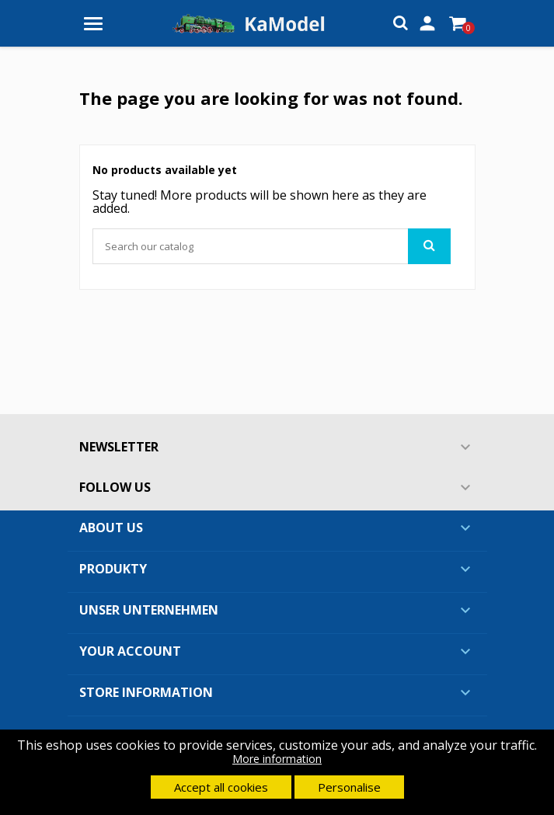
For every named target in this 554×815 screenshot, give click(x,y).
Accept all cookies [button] (221, 787)
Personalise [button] (349, 787)
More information (277, 758)
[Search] (271, 246)
